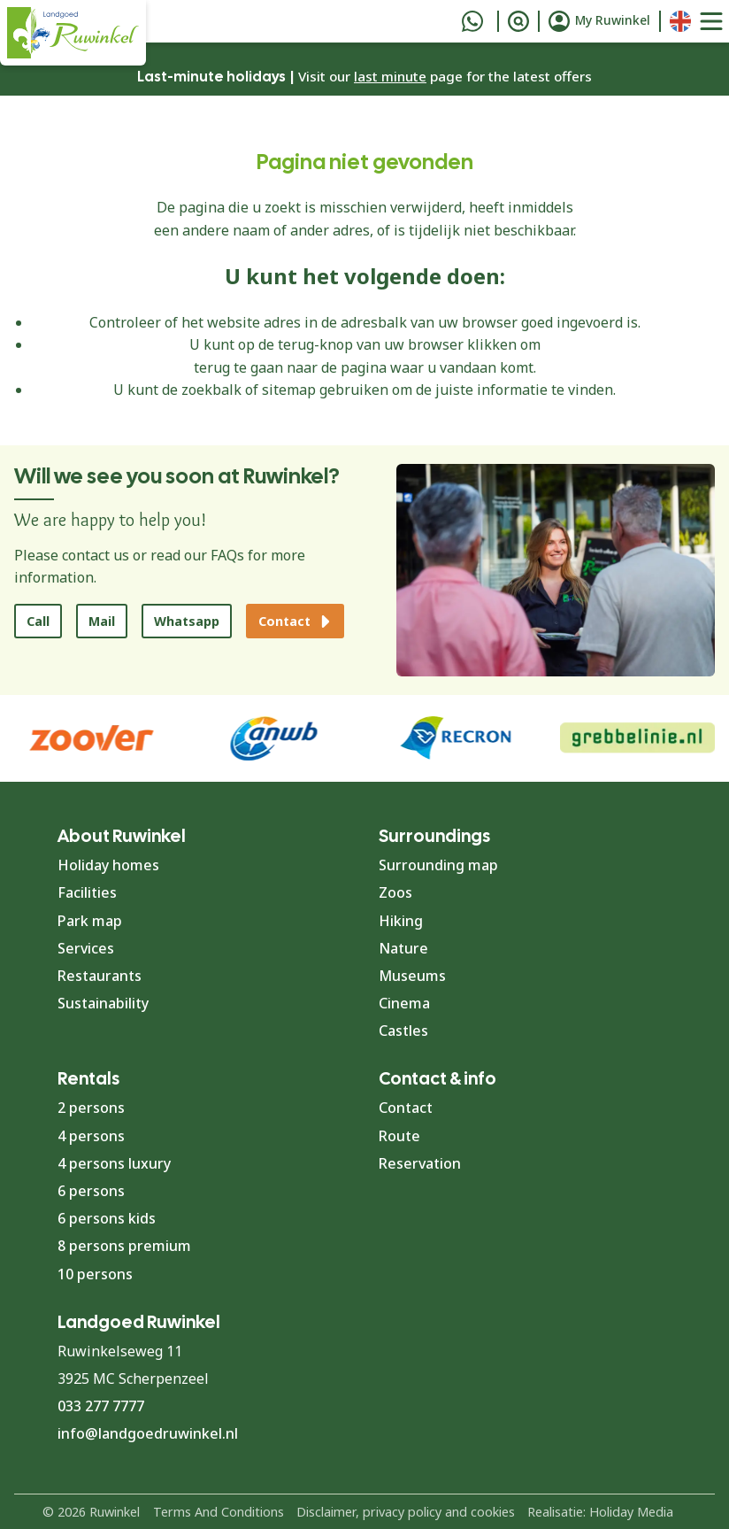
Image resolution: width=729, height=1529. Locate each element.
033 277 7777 (101, 1406)
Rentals (88, 1078)
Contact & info (437, 1078)
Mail (101, 621)
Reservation (420, 1163)
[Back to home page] (73, 32)
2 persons (91, 1107)
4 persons (91, 1136)
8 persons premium (124, 1245)
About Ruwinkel (122, 835)
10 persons (95, 1274)
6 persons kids (107, 1218)
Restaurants (100, 975)
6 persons (91, 1191)
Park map (90, 921)
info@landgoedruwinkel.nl (148, 1433)
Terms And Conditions (218, 1511)
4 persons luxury (114, 1163)
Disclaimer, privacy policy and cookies (405, 1511)
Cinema (404, 1003)
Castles (403, 1030)
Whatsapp (186, 621)
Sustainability (103, 1003)
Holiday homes (108, 865)
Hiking (401, 921)
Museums (412, 975)
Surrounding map (438, 865)
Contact (406, 1107)
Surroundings (434, 835)
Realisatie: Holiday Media (600, 1511)
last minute (390, 76)
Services (86, 948)
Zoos (395, 892)
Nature (403, 948)
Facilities (87, 892)
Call (38, 621)
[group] (638, 738)
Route (399, 1136)
